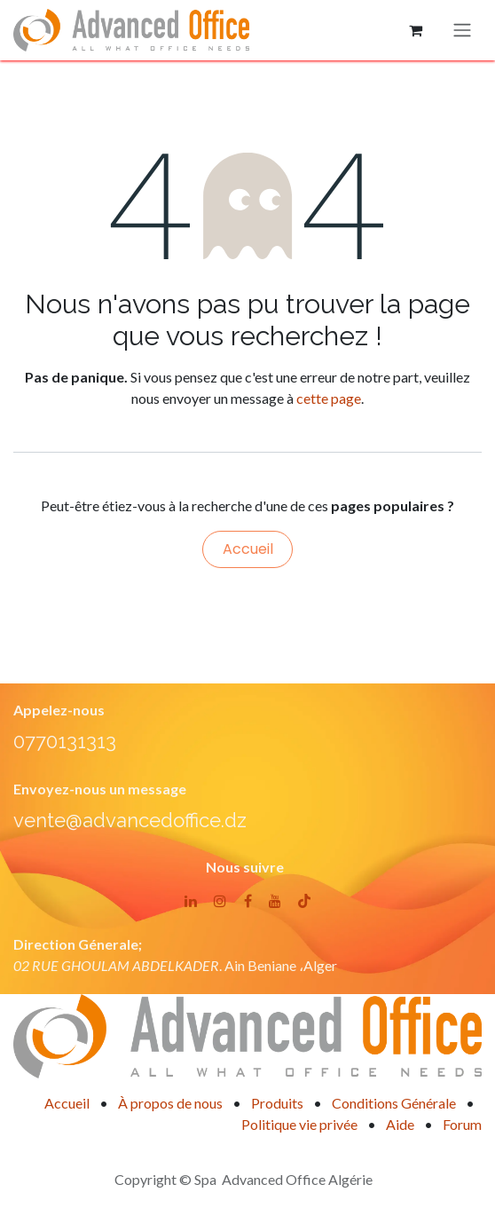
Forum (462, 1124)
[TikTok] (304, 900)
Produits (277, 1102)
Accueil (248, 549)
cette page (328, 398)
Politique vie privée (299, 1124)
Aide (400, 1124)
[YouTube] (275, 900)
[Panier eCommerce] (415, 30)
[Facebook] (248, 900)
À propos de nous (170, 1102)
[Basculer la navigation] (462, 31)
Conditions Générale (394, 1102)
